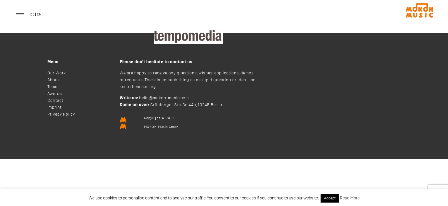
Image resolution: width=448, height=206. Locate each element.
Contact (55, 101)
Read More (350, 198)
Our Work (56, 73)
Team (52, 87)
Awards (54, 94)
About (53, 80)
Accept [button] (330, 198)
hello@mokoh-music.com (164, 98)
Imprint (54, 108)
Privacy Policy (61, 114)
